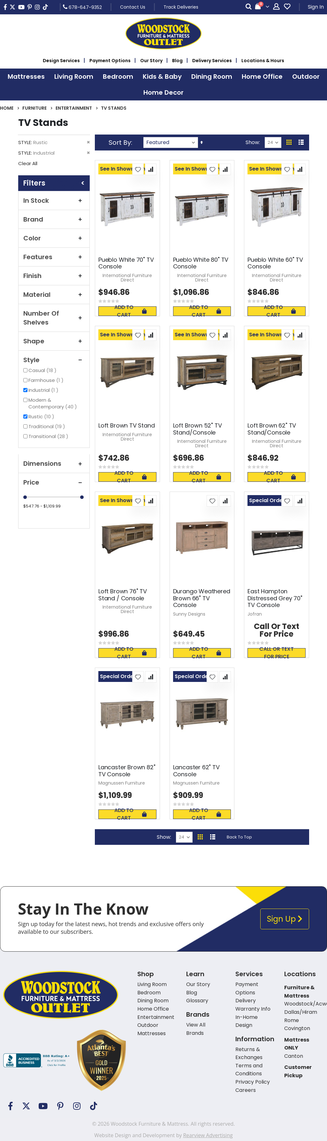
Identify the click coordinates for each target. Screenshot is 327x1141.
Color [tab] (54, 238)
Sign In (316, 7)
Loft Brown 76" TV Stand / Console (122, 595)
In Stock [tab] (54, 200)
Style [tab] (54, 359)
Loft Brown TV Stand (126, 425)
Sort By (120, 142)
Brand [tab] (54, 219)
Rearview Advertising (207, 1135)
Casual (43, 370)
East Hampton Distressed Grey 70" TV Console (274, 598)
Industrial (44, 390)
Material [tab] (54, 294)
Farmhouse (46, 380)
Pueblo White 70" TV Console (126, 263)
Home (6, 108)
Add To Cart (130, 311)
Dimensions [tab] (54, 463)
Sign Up (284, 919)
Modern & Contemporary (56, 403)
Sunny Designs (189, 614)
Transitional (49, 436)
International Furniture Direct (127, 277)
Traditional (47, 426)
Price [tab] (54, 482)
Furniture (34, 108)
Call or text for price (276, 653)
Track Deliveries (181, 7)
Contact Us (132, 7)
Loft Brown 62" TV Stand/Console (271, 429)
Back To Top (239, 837)
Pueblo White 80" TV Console (201, 263)
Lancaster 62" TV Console (196, 771)
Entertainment (74, 108)
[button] (138, 169)
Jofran (254, 614)
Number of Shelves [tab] (54, 318)
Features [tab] (54, 256)
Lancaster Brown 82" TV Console (127, 771)
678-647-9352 (82, 7)
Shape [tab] (54, 341)
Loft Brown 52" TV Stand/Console (197, 429)
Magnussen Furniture (121, 783)
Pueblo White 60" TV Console (275, 263)
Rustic (42, 416)
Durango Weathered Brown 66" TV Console (201, 598)
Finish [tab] (54, 275)
